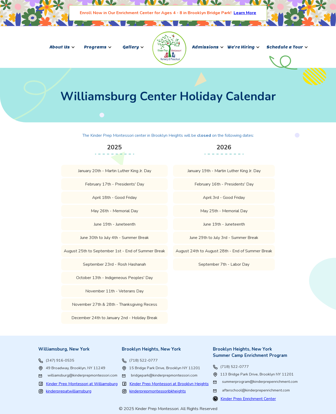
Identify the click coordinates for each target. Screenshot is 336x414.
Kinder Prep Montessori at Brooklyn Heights (169, 383)
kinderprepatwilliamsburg (68, 391)
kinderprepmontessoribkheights (157, 391)
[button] (62, 47)
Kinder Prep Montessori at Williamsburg (82, 383)
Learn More (245, 13)
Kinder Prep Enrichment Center (248, 398)
